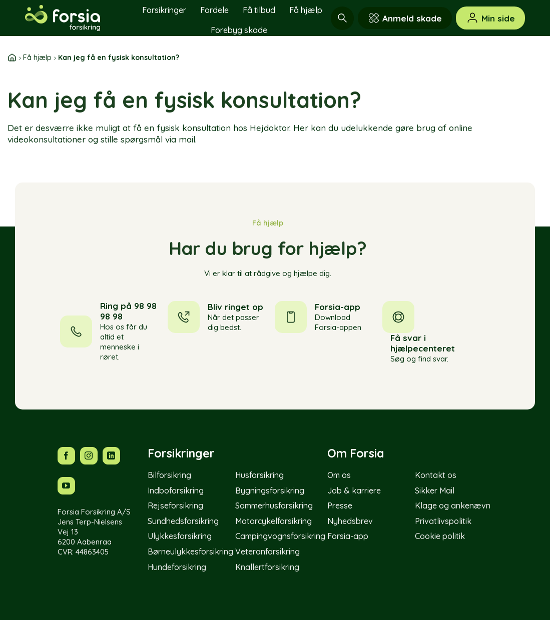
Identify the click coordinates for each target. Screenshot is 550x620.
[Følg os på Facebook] (66, 455)
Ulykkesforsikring (180, 536)
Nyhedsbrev (350, 521)
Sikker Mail (434, 491)
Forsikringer (164, 10)
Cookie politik (440, 536)
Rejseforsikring (175, 505)
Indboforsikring (176, 491)
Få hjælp (305, 10)
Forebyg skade (239, 30)
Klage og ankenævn (452, 505)
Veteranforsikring (267, 551)
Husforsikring (259, 475)
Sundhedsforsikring (183, 521)
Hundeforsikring (177, 567)
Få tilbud (259, 10)
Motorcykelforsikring (273, 521)
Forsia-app (347, 536)
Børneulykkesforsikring (190, 551)
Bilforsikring (169, 475)
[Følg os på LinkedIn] (111, 455)
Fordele (214, 10)
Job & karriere (354, 491)
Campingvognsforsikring (280, 536)
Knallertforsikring (267, 567)
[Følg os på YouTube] (66, 485)
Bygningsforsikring (269, 491)
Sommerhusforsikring (274, 505)
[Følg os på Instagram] (89, 455)
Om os (339, 475)
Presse (339, 505)
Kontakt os (435, 475)
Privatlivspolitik (443, 521)
